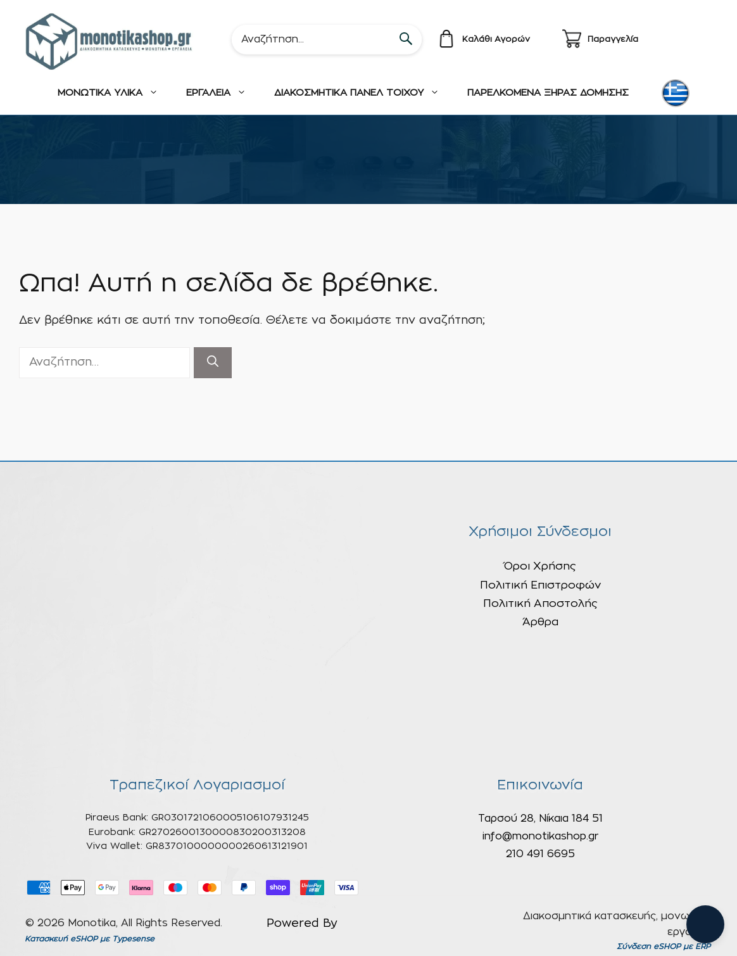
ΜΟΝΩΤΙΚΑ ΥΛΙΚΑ (115, 93)
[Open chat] (705, 924)
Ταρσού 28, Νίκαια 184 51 (540, 818)
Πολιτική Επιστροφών (540, 585)
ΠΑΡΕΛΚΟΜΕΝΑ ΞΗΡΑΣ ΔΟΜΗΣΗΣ (548, 93)
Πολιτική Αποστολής (540, 603)
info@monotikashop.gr (540, 836)
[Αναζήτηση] (213, 362)
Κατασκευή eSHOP (61, 939)
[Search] (327, 39)
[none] (677, 93)
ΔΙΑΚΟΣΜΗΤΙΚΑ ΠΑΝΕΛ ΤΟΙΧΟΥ (363, 93)
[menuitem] (676, 93)
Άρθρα (540, 621)
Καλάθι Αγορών (496, 39)
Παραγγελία (613, 39)
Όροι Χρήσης (540, 566)
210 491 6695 (540, 854)
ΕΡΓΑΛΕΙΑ (223, 93)
